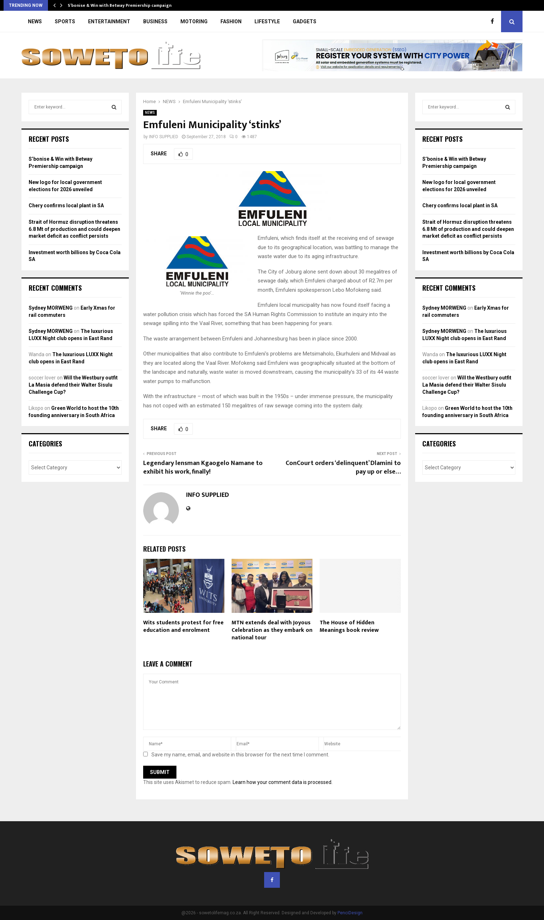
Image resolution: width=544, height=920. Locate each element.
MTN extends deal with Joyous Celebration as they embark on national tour (272, 630)
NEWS (35, 21)
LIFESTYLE (267, 21)
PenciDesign (350, 912)
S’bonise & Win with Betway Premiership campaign (119, 5)
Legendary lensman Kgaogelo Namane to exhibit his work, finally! (203, 467)
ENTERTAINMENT (109, 21)
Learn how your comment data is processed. (282, 782)
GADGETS (304, 21)
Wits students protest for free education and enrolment (183, 626)
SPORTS (65, 21)
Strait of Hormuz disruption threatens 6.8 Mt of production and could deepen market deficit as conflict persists (74, 229)
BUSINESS (155, 21)
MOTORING (194, 21)
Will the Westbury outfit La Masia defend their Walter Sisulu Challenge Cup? (73, 384)
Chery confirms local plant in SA (66, 205)
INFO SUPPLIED (163, 136)
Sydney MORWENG (51, 308)
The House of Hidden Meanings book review (349, 626)
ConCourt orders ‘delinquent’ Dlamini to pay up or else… (343, 467)
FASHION (231, 21)
